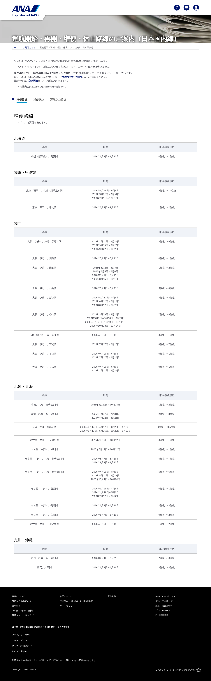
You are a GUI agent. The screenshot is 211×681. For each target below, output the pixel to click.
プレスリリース (162, 610)
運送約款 (112, 596)
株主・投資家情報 (164, 606)
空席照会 (33, 80)
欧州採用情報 (161, 615)
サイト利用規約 (19, 651)
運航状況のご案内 (72, 77)
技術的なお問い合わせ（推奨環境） (77, 601)
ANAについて (18, 596)
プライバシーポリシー (22, 635)
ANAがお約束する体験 (23, 610)
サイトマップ (66, 606)
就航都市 (16, 606)
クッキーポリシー (20, 640)
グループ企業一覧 (164, 601)
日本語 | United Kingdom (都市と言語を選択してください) (40, 627)
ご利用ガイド (29, 47)
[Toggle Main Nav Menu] (186, 8)
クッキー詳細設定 (22, 646)
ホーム (15, 47)
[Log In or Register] (196, 8)
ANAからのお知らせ (21, 601)
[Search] (177, 8)
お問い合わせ (66, 596)
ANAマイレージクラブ (23, 615)
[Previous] (16, 99)
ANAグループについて (166, 596)
